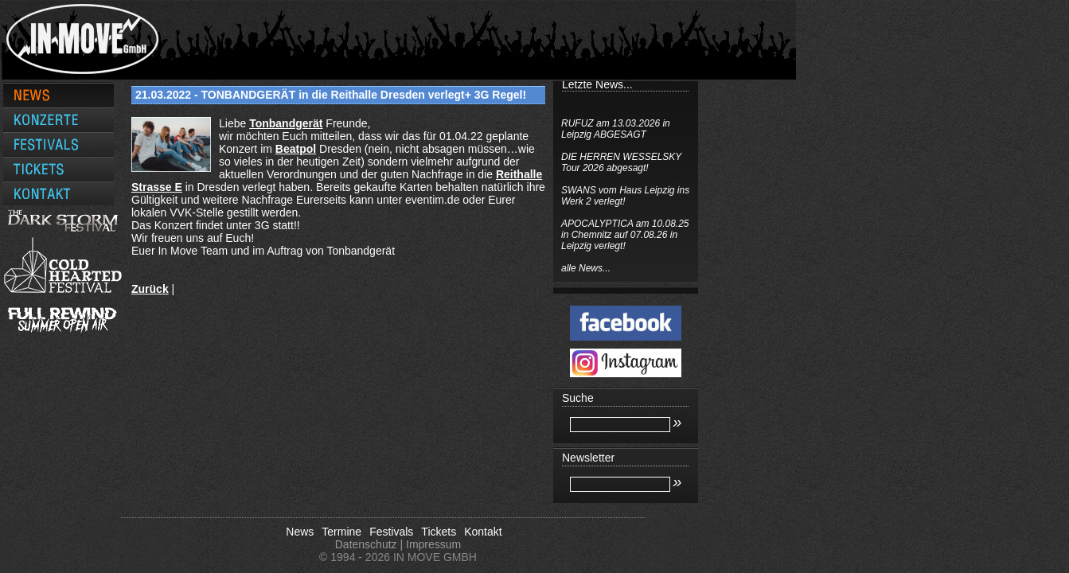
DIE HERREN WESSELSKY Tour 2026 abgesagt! (718, 162)
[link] (285, 123)
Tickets (438, 531)
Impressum (433, 544)
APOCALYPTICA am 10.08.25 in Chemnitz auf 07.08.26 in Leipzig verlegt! (722, 234)
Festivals (391, 531)
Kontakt (482, 531)
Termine (341, 531)
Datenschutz (366, 544)
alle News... (683, 268)
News (300, 531)
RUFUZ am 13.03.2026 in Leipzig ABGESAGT (712, 129)
